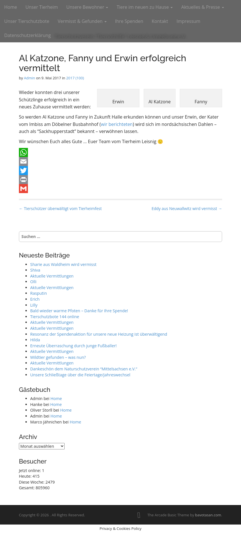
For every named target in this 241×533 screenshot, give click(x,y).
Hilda (35, 339)
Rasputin (38, 293)
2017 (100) (75, 77)
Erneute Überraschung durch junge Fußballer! (73, 345)
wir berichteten (117, 124)
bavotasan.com (208, 514)
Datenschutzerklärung (27, 35)
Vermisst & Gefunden (82, 21)
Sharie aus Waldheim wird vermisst (63, 264)
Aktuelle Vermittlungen (52, 276)
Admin (29, 77)
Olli (33, 281)
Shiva (35, 270)
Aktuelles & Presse (202, 7)
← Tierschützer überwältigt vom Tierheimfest (60, 208)
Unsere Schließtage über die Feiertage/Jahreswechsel (80, 374)
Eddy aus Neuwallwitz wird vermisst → (187, 208)
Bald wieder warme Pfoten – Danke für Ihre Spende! (79, 310)
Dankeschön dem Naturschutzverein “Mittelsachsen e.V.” (83, 369)
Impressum (188, 21)
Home (10, 7)
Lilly (34, 305)
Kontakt (160, 21)
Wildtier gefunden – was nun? (58, 357)
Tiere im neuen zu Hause (145, 7)
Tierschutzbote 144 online (54, 316)
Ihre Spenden (129, 21)
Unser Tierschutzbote (26, 21)
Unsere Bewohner (87, 7)
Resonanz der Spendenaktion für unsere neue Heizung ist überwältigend (98, 334)
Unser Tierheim (41, 7)
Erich (35, 299)
